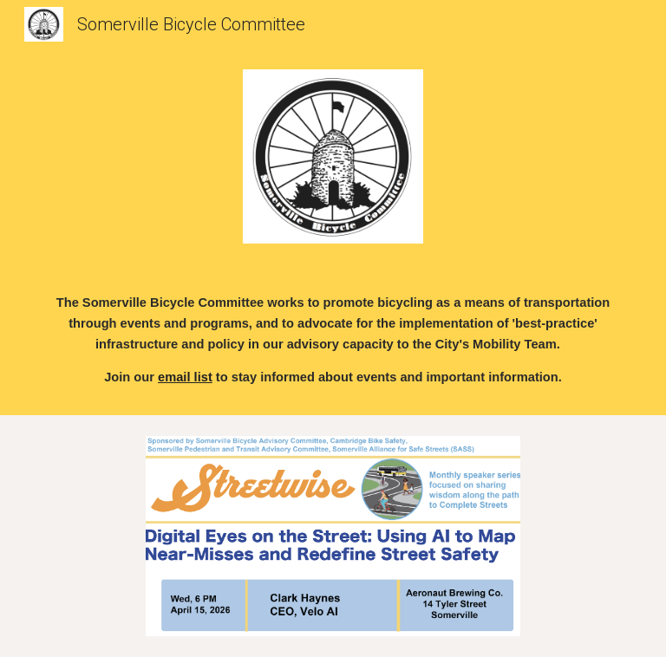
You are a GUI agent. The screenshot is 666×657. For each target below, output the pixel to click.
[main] (333, 339)
